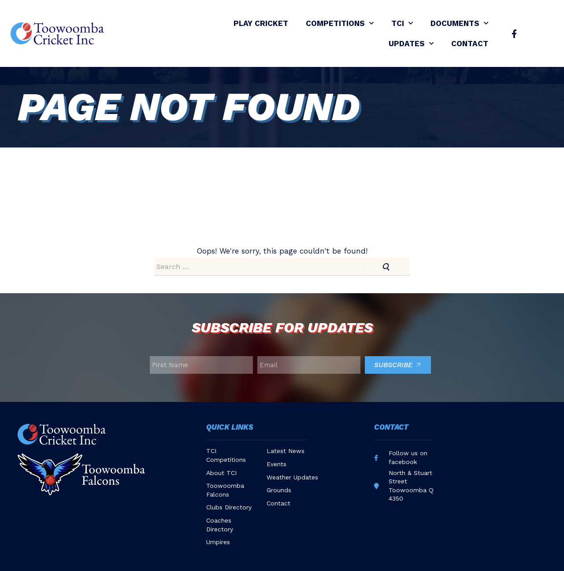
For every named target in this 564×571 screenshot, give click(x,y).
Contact (469, 43)
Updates (411, 44)
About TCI (221, 472)
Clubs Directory (229, 507)
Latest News (285, 450)
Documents (459, 23)
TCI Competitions (226, 455)
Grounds (279, 490)
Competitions (340, 23)
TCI (402, 23)
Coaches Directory (219, 525)
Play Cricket (261, 23)
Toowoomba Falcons (225, 490)
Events (276, 464)
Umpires (218, 541)
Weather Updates (292, 477)
